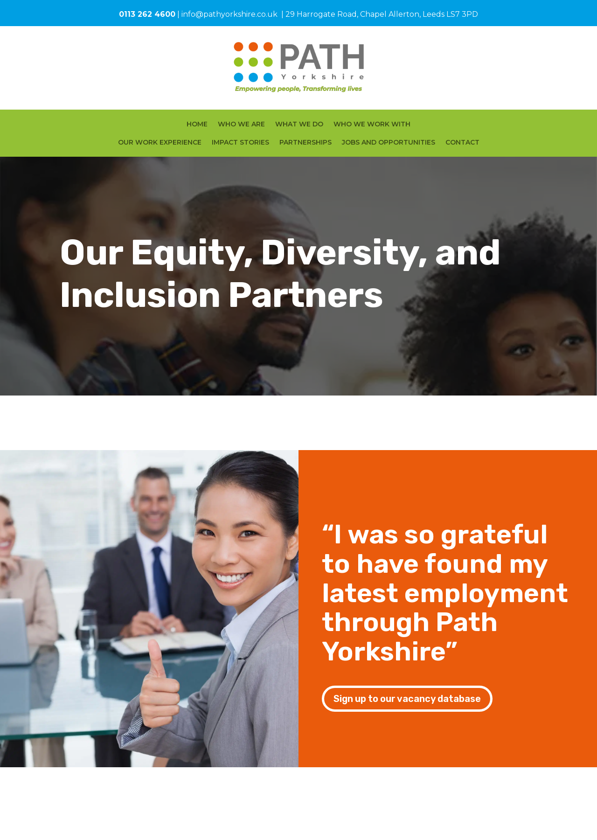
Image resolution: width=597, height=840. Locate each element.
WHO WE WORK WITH (371, 124)
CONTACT (462, 142)
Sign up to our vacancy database (407, 698)
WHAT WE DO (299, 124)
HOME (197, 124)
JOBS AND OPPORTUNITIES (388, 142)
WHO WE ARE (241, 124)
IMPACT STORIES (240, 142)
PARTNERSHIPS (305, 142)
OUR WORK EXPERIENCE (159, 142)
